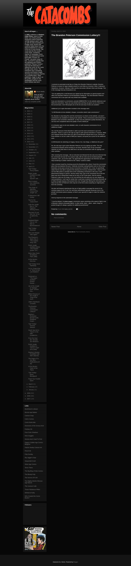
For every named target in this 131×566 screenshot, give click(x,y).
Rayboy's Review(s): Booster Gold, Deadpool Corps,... (33, 317)
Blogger (75, 562)
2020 (29, 114)
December (32, 144)
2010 (29, 141)
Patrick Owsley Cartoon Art (33, 447)
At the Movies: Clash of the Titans (33, 368)
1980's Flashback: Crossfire (34, 302)
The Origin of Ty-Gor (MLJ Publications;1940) (34, 361)
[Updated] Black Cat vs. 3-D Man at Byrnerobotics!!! (34, 223)
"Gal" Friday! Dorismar (32, 229)
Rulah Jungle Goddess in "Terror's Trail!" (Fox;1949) (33, 347)
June (30, 161)
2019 (29, 116)
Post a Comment (59, 217)
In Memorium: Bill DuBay (33, 196)
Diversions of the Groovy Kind (34, 426)
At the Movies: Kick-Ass (32, 260)
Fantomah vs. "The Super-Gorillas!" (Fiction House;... (33, 279)
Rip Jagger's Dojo (30, 457)
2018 (29, 119)
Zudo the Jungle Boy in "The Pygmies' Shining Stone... (34, 207)
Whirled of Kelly (30, 493)
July (30, 158)
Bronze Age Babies (31, 412)
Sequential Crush (30, 461)
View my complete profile (33, 101)
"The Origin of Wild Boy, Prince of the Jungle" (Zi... (33, 190)
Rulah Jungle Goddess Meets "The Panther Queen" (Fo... (34, 247)
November (32, 147)
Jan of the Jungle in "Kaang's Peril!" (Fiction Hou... (33, 288)
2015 (29, 128)
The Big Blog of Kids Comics (34, 471)
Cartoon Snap (29, 415)
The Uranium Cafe (30, 486)
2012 (29, 136)
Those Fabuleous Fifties (32, 489)
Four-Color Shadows (31, 432)
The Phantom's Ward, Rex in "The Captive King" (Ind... (33, 239)
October (31, 150)
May (30, 163)
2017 (29, 122)
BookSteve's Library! (31, 409)
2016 (29, 125)
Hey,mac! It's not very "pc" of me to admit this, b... (34, 215)
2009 (29, 393)
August (31, 155)
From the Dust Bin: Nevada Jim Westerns (33, 339)
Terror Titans (29, 467)
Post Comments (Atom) (83, 232)
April (30, 166)
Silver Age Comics (30, 464)
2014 (29, 130)
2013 (29, 133)
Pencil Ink (28, 451)
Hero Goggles (29, 436)
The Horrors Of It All (31, 477)
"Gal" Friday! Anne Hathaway (34, 265)
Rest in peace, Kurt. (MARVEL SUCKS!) (34, 183)
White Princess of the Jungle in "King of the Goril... (34, 296)
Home (79, 226)
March (31, 384)
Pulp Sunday (29, 454)
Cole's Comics (29, 419)
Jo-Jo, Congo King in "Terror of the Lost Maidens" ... (34, 271)
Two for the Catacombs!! (33, 201)
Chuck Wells (40, 91)
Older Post (102, 226)
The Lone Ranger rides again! (34, 233)
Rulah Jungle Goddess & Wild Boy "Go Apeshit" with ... (34, 176)
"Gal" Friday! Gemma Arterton (32, 325)
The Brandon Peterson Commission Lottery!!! (33, 309)
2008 (29, 396)
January (31, 390)
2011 (29, 139)
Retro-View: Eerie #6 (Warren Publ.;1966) (34, 255)
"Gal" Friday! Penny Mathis (33, 169)
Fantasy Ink (28, 429)
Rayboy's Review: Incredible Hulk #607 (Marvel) (34, 354)
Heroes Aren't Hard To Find (33, 439)
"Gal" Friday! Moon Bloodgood (32, 374)
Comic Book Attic (30, 422)
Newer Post (55, 226)
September (32, 152)
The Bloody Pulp (30, 474)
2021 (29, 111)
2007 (29, 399)
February (32, 387)
